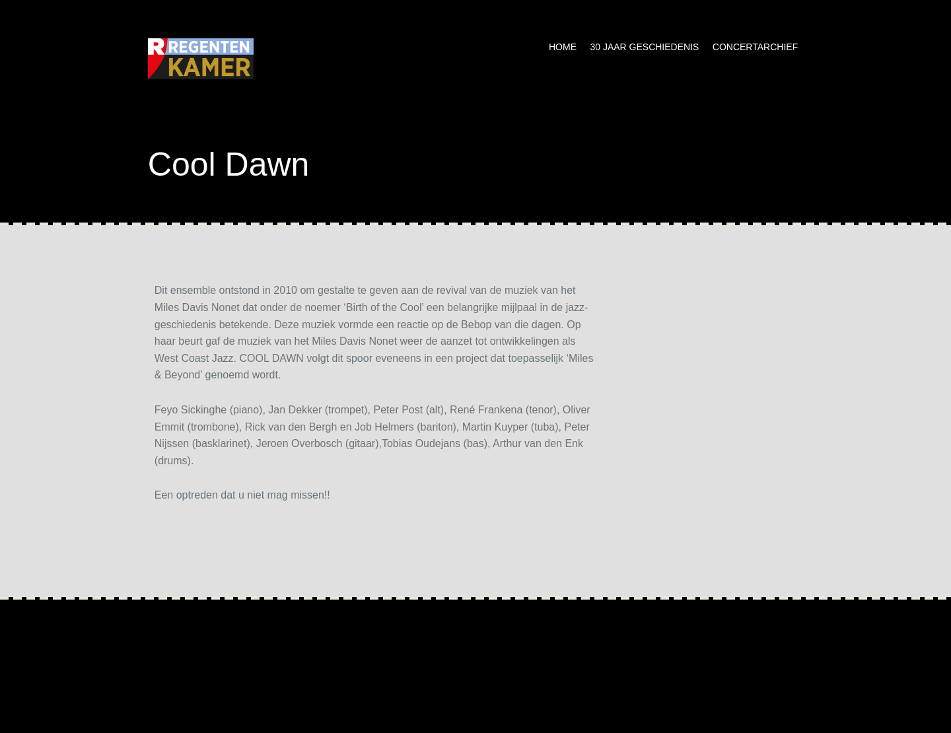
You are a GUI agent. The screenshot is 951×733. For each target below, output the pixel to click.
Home (563, 47)
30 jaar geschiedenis (644, 47)
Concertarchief (755, 47)
